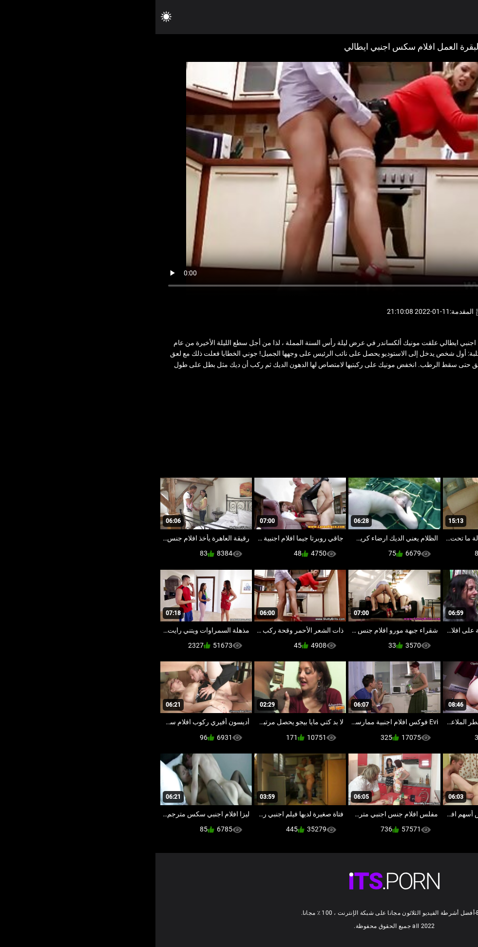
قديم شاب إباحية (382, 396)
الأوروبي (422, 396)
